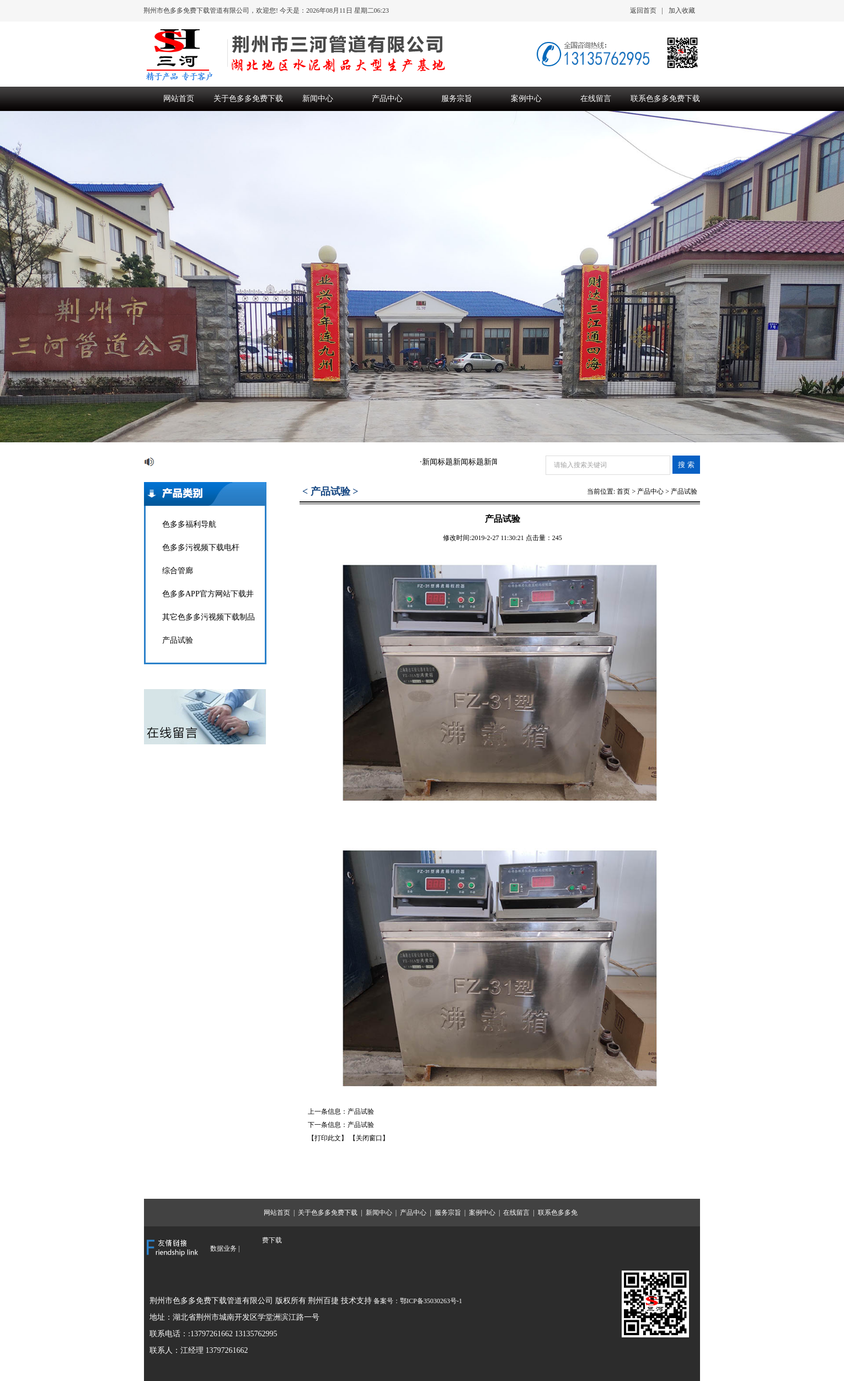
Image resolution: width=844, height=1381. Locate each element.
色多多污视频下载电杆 (200, 547)
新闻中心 (317, 98)
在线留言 (595, 98)
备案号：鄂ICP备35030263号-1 (417, 1301)
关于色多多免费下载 (248, 98)
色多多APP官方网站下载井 (208, 594)
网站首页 (178, 98)
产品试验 (177, 640)
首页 (623, 491)
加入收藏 (682, 10)
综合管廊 (177, 571)
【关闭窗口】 (369, 1138)
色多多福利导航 (189, 524)
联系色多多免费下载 (665, 98)
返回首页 (643, 10)
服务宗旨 (456, 98)
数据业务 (223, 1248)
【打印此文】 (328, 1138)
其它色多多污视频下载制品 (208, 617)
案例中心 (526, 98)
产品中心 (387, 98)
